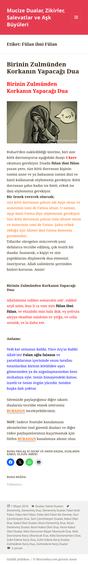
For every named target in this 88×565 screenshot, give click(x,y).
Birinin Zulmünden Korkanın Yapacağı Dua (43, 67)
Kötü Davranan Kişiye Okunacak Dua (47, 531)
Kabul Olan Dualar (25, 523)
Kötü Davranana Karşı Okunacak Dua (42, 533)
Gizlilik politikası (18, 559)
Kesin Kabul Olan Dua (45, 527)
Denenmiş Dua (31, 510)
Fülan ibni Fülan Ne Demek (54, 514)
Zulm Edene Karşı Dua (21, 540)
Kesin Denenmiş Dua (51, 523)
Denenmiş (13, 510)
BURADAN (16, 410)
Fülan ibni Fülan (25, 514)
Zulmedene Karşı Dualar (52, 544)
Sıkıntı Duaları (54, 506)
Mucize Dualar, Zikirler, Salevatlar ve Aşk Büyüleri (36, 17)
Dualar (39, 506)
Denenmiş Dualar (53, 510)
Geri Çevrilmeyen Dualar (47, 519)
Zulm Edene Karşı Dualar (53, 540)
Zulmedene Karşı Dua (21, 544)
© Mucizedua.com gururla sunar (55, 559)
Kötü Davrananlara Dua (65, 535)
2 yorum (17, 548)
